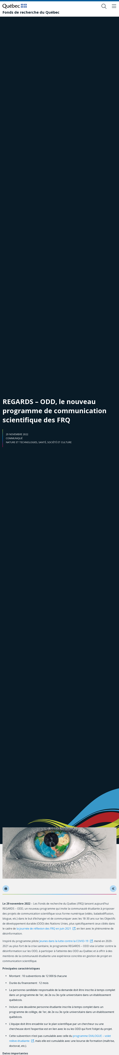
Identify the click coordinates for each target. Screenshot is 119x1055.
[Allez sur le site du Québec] (14, 6)
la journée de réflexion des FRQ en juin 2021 (43, 928)
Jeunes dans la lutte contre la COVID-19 (63, 941)
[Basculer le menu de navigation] (114, 6)
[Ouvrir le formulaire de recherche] (104, 6)
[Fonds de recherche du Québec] (31, 12)
